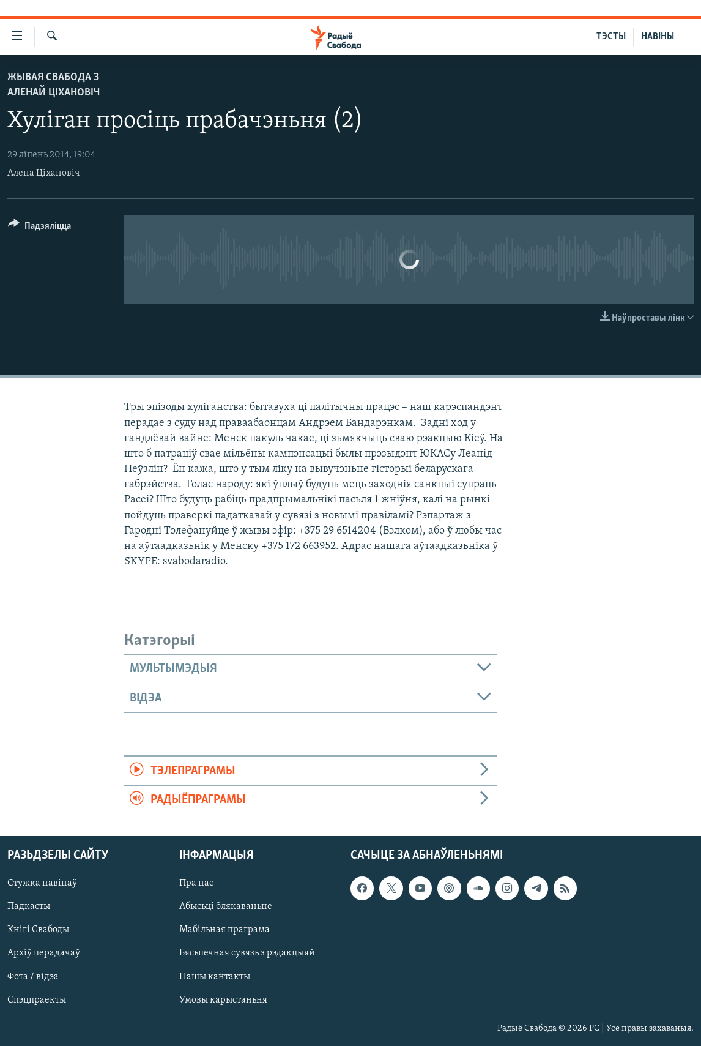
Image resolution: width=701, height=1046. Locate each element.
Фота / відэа (33, 976)
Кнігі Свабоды (38, 930)
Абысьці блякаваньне (225, 906)
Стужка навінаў (42, 883)
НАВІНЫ (657, 37)
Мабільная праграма (224, 930)
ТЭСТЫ (611, 37)
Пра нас (196, 883)
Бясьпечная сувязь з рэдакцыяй (247, 953)
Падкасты (28, 906)
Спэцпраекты (36, 999)
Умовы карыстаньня (223, 999)
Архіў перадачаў (43, 953)
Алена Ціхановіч (43, 173)
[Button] (39, 228)
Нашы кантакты (214, 976)
